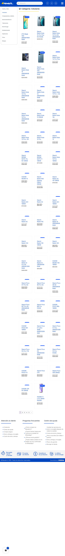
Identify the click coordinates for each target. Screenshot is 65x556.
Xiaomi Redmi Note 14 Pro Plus (56, 57)
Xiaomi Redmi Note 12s (56, 115)
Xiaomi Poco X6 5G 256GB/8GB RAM (56, 285)
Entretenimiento (6, 30)
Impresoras (5, 33)
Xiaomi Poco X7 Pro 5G (25, 284)
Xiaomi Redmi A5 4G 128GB (55, 178)
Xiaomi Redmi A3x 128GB (25, 201)
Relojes (4, 41)
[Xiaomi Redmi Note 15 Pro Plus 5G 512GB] (41, 27)
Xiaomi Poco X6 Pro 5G (41, 284)
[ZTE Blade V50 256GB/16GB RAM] (25, 29)
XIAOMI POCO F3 (24, 371)
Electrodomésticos (6, 19)
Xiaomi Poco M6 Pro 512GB (41, 306)
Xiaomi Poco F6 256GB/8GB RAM (41, 351)
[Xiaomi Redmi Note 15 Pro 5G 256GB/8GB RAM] (56, 27)
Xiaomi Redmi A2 (25, 220)
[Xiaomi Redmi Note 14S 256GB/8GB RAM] (41, 62)
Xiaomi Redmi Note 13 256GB (40, 115)
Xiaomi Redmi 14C (25, 242)
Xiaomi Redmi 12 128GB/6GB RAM (40, 263)
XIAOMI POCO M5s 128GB (55, 306)
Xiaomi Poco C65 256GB (56, 371)
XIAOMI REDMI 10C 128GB (56, 262)
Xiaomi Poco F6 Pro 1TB (25, 350)
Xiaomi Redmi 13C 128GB (40, 243)
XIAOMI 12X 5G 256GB (25, 389)
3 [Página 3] (24, 412)
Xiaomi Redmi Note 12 (56, 137)
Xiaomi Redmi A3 (40, 201)
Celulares (4, 12)
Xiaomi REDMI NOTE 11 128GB (39, 158)
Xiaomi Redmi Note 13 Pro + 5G (56, 92)
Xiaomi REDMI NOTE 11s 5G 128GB (25, 158)
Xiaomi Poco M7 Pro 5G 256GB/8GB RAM (25, 307)
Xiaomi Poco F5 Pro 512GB (56, 351)
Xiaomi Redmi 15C (40, 220)
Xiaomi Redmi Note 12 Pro (40, 137)
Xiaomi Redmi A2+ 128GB (55, 201)
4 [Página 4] (26, 412)
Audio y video (5, 9)
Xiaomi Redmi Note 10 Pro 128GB (56, 158)
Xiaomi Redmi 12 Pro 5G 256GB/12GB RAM (25, 264)
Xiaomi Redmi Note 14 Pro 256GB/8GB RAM (25, 93)
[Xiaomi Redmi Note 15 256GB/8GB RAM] (25, 63)
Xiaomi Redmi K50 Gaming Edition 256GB (40, 180)
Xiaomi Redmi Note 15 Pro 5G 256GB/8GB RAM (56, 35)
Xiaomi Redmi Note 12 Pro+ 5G (25, 137)
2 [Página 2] (22, 412)
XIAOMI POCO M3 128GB (25, 327)
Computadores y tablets (8, 16)
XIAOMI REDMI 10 (25, 177)
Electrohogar (5, 26)
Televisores (5, 23)
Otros (3, 37)
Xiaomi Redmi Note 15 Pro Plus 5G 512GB (40, 34)
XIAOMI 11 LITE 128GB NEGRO (40, 398)
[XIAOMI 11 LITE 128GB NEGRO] (41, 392)
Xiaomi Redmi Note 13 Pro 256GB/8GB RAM (25, 117)
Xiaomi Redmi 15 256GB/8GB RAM (56, 222)
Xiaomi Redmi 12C (55, 242)
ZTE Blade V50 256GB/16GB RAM (26, 36)
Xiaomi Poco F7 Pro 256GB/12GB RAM (56, 328)
